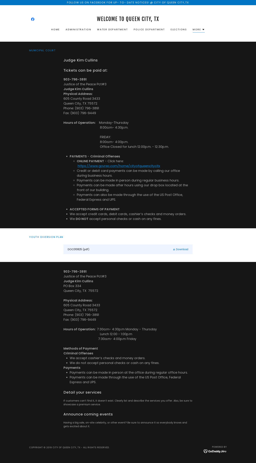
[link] (32, 19)
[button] (199, 30)
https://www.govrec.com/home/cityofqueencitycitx (119, 166)
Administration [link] (78, 29)
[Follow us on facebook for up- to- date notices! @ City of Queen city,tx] (128, 2)
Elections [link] (179, 29)
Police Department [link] (149, 29)
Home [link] (55, 29)
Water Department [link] (112, 29)
